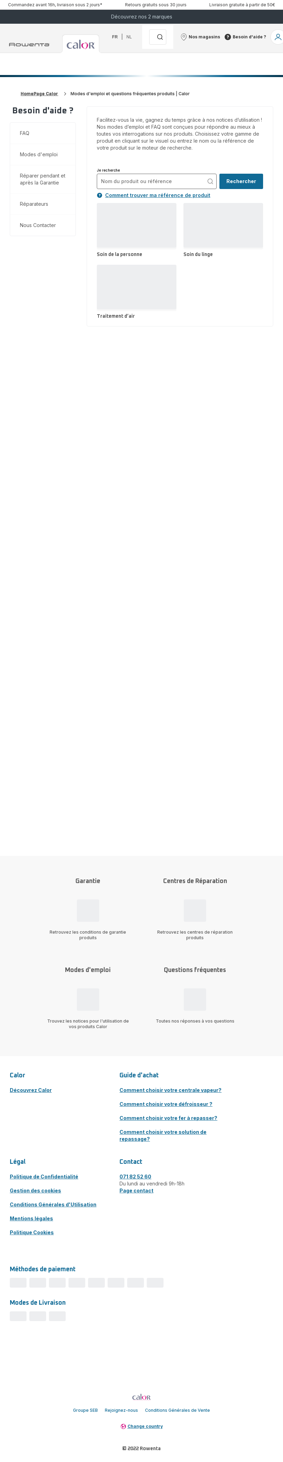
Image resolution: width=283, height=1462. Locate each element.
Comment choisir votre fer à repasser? (168, 1118)
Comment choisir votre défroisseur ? (165, 1104)
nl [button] (129, 37)
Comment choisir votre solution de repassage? (162, 1135)
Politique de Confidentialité (44, 1177)
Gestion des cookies (35, 1190)
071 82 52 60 (135, 1177)
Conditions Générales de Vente (177, 1410)
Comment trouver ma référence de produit (153, 195)
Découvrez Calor (31, 1090)
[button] (200, 36)
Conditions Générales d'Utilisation (53, 1204)
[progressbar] (18, 1283)
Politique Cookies (32, 1232)
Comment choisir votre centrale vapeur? (170, 1090)
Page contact (136, 1190)
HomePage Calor (39, 93)
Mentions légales (31, 1218)
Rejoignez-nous (121, 1410)
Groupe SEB (85, 1410)
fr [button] (115, 37)
